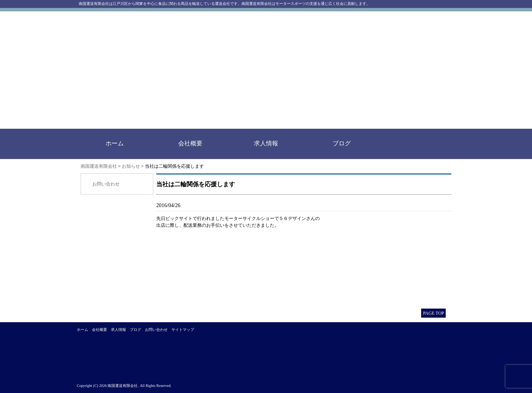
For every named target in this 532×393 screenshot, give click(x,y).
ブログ (342, 143)
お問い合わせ (106, 184)
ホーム (115, 143)
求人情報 (266, 143)
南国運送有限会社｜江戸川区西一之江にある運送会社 (185, 70)
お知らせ (131, 166)
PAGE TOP (433, 313)
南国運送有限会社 (99, 166)
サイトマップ (182, 330)
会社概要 (190, 143)
